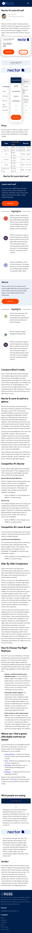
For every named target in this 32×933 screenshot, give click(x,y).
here (15, 779)
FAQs (2, 918)
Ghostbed (8, 765)
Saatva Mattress (10, 754)
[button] (28, 3)
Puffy (6, 761)
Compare (3, 922)
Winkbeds (8, 772)
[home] (7, 3)
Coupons (3, 920)
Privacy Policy (5, 929)
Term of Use (4, 927)
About (3, 924)
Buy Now (16, 117)
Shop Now (9, 52)
